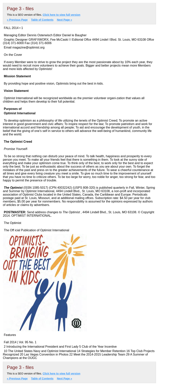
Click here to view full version (61, 14)
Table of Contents (42, 19)
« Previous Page (17, 19)
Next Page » (64, 19)
